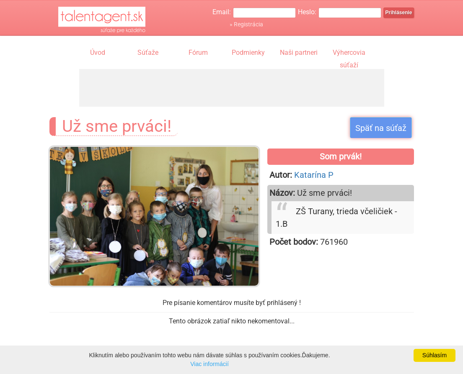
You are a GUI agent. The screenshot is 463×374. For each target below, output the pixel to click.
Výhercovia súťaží (349, 54)
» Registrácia (246, 24)
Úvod (97, 52)
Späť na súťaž (380, 128)
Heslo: (307, 12)
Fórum (198, 52)
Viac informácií (209, 364)
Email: (221, 12)
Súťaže (147, 52)
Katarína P (314, 175)
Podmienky (248, 52)
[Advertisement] (231, 88)
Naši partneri (299, 52)
